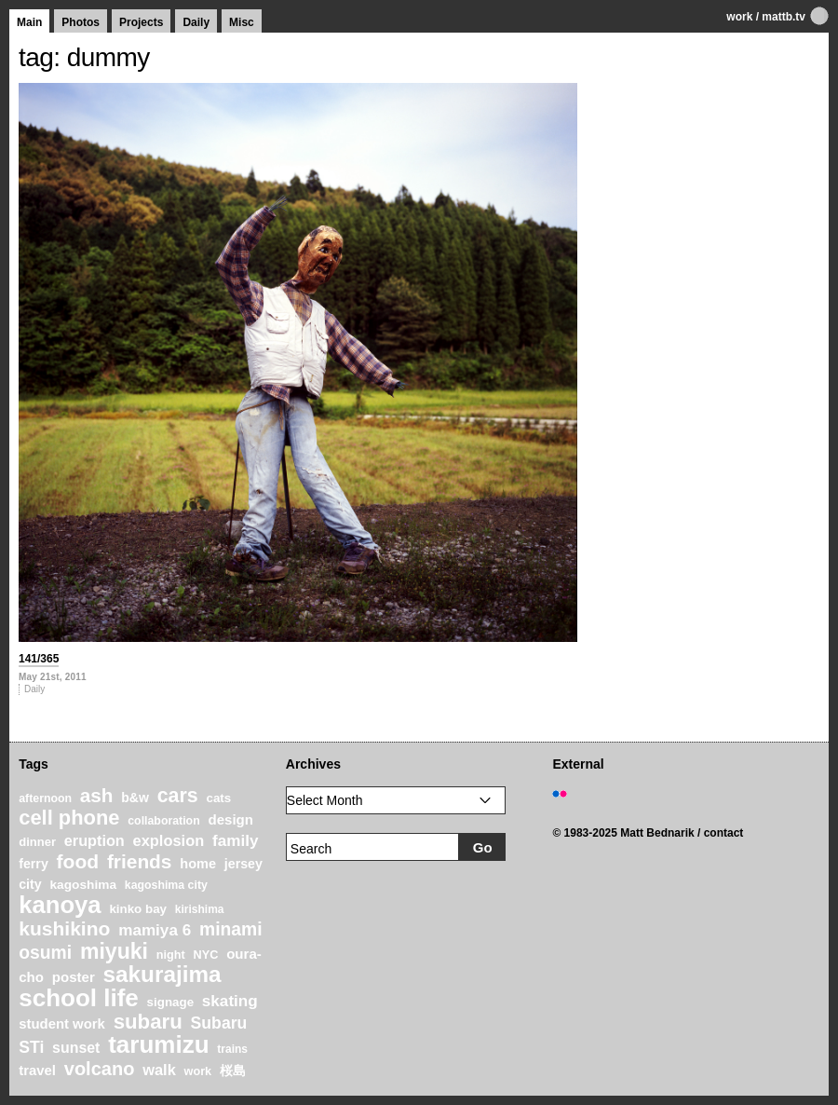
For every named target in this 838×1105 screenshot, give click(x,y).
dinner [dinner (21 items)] (37, 842)
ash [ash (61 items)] (97, 795)
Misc (241, 22)
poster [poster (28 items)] (73, 977)
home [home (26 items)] (198, 863)
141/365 (39, 658)
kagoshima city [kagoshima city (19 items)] (166, 885)
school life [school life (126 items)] (79, 998)
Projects (141, 22)
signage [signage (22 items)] (170, 1002)
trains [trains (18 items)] (232, 1049)
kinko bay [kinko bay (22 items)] (138, 909)
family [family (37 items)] (235, 841)
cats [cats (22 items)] (218, 798)
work (739, 16)
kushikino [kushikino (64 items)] (64, 928)
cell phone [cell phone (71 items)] (69, 817)
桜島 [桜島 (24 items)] (233, 1070)
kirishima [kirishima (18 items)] (199, 909)
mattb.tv (783, 16)
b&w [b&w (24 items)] (135, 797)
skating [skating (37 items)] (230, 1001)
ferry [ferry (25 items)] (33, 863)
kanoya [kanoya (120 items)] (60, 905)
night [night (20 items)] (170, 955)
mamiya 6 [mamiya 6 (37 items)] (154, 930)
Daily (196, 22)
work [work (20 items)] (198, 1071)
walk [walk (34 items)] (159, 1069)
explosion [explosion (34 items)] (169, 840)
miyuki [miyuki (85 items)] (114, 951)
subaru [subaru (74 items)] (148, 1021)
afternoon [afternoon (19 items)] (45, 798)
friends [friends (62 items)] (139, 861)
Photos (80, 22)
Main (29, 22)
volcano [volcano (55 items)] (99, 1068)
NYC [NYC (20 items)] (206, 955)
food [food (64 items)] (78, 861)
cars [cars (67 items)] (177, 795)
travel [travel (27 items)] (37, 1070)
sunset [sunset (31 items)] (76, 1048)
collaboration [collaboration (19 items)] (163, 820)
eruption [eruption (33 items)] (94, 840)
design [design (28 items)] (230, 819)
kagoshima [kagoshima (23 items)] (82, 885)
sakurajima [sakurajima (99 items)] (162, 974)
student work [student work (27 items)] (62, 1023)
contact (724, 832)
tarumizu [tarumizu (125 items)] (158, 1044)
